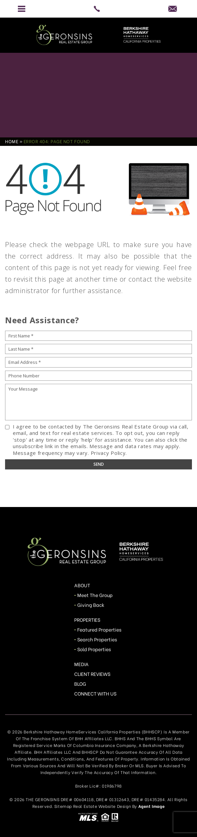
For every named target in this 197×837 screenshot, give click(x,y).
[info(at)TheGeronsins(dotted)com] (175, 8)
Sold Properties (94, 649)
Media (81, 663)
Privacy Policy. (109, 452)
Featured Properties (99, 629)
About (82, 585)
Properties (87, 619)
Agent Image (151, 806)
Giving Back (91, 604)
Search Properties (97, 639)
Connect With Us (95, 693)
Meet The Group (95, 594)
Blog (80, 683)
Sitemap (63, 806)
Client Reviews (92, 673)
